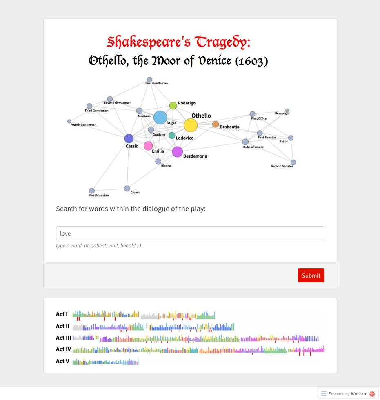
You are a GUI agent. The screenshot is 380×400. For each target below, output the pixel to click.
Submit (311, 275)
